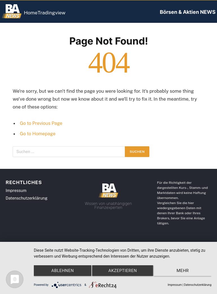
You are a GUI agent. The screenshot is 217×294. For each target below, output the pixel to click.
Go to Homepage (38, 133)
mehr (185, 274)
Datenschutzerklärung (197, 284)
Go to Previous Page (41, 123)
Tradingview (64, 13)
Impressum (175, 284)
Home (35, 13)
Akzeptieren (122, 274)
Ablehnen (60, 274)
